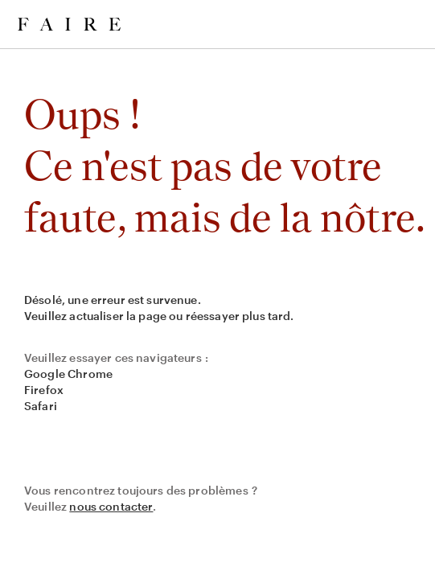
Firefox (44, 389)
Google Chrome (68, 373)
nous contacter (111, 506)
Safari (40, 406)
